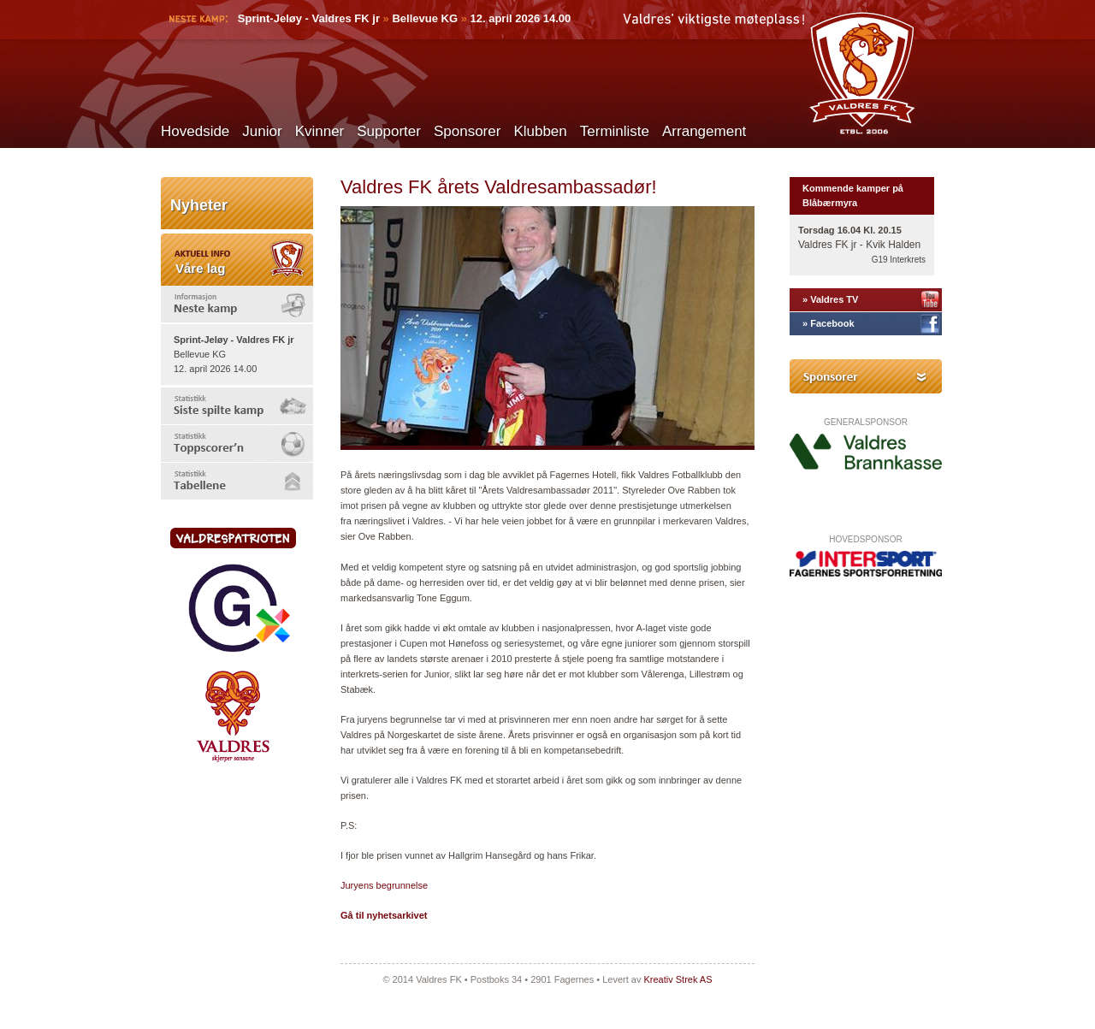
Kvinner (320, 131)
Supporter (389, 131)
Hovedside (195, 131)
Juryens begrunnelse (384, 885)
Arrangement (704, 131)
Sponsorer (467, 131)
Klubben (539, 131)
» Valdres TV (830, 299)
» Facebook (828, 323)
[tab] (237, 304)
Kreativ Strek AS (677, 979)
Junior (261, 131)
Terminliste (614, 131)
